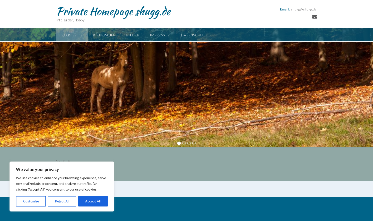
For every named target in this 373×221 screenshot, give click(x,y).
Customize (31, 201)
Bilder (132, 35)
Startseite (72, 35)
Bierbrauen (104, 35)
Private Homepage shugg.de (113, 11)
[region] (62, 186)
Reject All (62, 201)
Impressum (160, 35)
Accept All (93, 201)
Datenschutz (194, 35)
